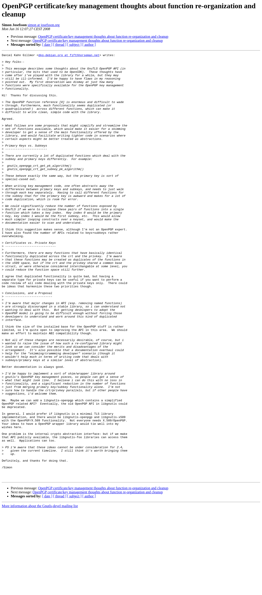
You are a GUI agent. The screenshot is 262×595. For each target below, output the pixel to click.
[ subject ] (74, 44)
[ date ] (47, 44)
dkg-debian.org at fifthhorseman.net (68, 56)
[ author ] (89, 44)
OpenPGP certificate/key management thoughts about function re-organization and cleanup (103, 36)
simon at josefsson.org (44, 25)
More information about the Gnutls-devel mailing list (40, 591)
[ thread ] (59, 44)
